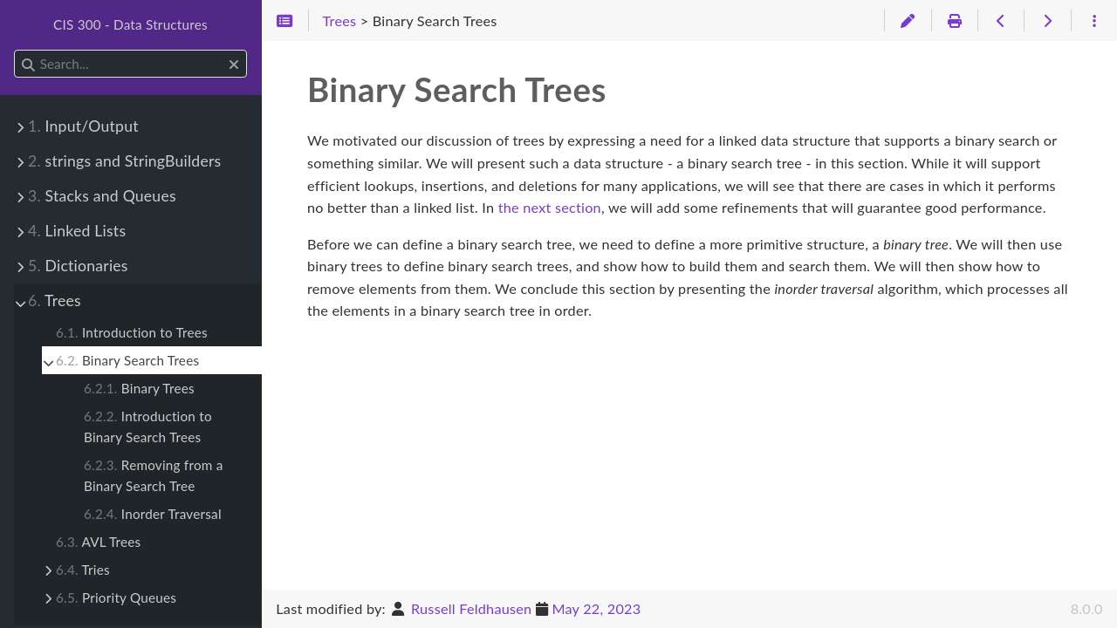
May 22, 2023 (596, 608)
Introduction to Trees (132, 332)
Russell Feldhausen (471, 608)
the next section (549, 207)
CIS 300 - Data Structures (130, 24)
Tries (83, 569)
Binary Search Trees (127, 360)
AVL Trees (98, 542)
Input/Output (83, 126)
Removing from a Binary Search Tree (153, 475)
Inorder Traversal (153, 514)
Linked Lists (77, 231)
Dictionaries (78, 265)
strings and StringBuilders (124, 161)
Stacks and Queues (102, 196)
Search (15, 50)
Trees (54, 300)
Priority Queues (116, 597)
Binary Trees (139, 388)
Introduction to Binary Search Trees (148, 426)
